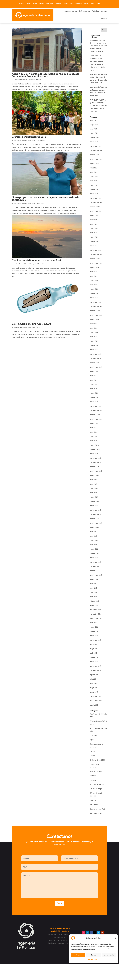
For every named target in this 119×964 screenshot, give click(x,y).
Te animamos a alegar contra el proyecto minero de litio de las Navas (97, 64)
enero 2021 (94, 402)
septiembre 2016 (96, 618)
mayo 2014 (94, 688)
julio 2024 (93, 220)
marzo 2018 (94, 549)
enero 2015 (94, 662)
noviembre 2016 (95, 614)
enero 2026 (94, 142)
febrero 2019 (94, 501)
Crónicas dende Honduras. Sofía (29, 136)
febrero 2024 (94, 241)
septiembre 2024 (96, 211)
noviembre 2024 (96, 202)
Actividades (94, 735)
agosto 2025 (94, 163)
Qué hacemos (84, 11)
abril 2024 (93, 233)
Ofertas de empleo (96, 789)
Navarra (98, 3)
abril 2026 (93, 129)
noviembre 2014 (95, 670)
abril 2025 (93, 181)
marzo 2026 (94, 133)
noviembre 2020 (96, 410)
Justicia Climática (96, 771)
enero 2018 (94, 558)
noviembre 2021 (95, 358)
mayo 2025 (94, 176)
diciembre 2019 (95, 458)
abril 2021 (93, 389)
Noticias (104, 11)
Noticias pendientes (97, 784)
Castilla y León (50, 3)
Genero (92, 756)
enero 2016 (94, 636)
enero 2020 (94, 454)
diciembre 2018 (95, 510)
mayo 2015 (94, 649)
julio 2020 (93, 428)
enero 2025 (94, 194)
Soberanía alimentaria (98, 809)
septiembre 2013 (96, 701)
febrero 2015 (94, 657)
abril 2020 (93, 441)
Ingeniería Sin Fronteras (20, 79)
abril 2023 (93, 285)
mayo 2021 (94, 384)
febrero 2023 (94, 293)
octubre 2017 (94, 571)
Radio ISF (93, 800)
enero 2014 (94, 692)
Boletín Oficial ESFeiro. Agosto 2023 (31, 323)
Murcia (92, 3)
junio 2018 (93, 536)
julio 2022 (93, 324)
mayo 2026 (94, 124)
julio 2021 (93, 376)
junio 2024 (93, 224)
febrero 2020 (94, 449)
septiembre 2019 (96, 471)
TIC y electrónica (96, 813)
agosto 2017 (94, 579)
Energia (92, 751)
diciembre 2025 (95, 146)
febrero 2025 (94, 189)
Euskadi (66, 3)
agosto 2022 (94, 319)
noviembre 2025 (96, 150)
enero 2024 (94, 246)
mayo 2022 (94, 332)
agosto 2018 (94, 527)
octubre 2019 (94, 467)
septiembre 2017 (96, 575)
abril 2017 (93, 597)
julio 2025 (93, 168)
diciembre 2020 (95, 406)
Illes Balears (78, 3)
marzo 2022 (94, 341)
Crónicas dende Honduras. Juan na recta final (36, 260)
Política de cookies (92, 959)
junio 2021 (93, 380)
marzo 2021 (94, 393)
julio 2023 (93, 272)
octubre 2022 (95, 311)
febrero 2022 (94, 345)
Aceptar (78, 955)
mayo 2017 (94, 592)
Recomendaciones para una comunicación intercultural (98, 93)
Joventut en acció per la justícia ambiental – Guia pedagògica (98, 80)
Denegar (93, 955)
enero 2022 (94, 350)
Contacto (103, 19)
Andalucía (21, 3)
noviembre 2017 (95, 566)
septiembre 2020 (96, 419)
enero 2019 (94, 506)
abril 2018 (93, 545)
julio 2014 (93, 679)
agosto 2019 (94, 475)
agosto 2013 (94, 705)
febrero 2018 (94, 553)
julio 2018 (93, 532)
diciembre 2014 (95, 666)
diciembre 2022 (95, 302)
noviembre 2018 (95, 514)
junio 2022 (93, 328)
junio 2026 (93, 120)
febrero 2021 (94, 397)
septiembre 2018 (96, 523)
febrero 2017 (94, 601)
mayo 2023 (94, 280)
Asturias (35, 3)
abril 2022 (93, 337)
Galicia (71, 3)
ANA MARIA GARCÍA (97, 100)
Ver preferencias (109, 955)
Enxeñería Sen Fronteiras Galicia (22, 140)
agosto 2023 (94, 267)
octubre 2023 (95, 259)
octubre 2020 (95, 415)
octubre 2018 (94, 519)
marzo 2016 (94, 627)
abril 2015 (93, 653)
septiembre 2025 (96, 159)
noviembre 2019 (95, 462)
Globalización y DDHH (97, 760)
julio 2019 (93, 480)
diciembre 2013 (95, 696)
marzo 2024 (94, 237)
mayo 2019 (94, 488)
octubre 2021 (94, 363)
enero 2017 (94, 605)
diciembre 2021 (95, 354)
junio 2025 (93, 172)
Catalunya (59, 3)
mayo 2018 (94, 540)
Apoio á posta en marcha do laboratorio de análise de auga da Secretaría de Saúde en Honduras (45, 75)
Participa (95, 11)
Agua (92, 740)
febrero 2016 (94, 631)
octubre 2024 (95, 207)
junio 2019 (93, 484)
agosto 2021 (94, 371)
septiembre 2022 (96, 315)
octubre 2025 (95, 155)
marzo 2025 (94, 185)
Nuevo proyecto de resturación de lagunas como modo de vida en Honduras (45, 198)
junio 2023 (93, 276)
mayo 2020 (94, 436)
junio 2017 (93, 588)
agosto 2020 (94, 423)
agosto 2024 (94, 215)
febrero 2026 (94, 137)
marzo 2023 (94, 289)
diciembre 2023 (95, 250)
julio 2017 (93, 584)
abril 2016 (93, 623)
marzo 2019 (94, 497)
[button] (115, 938)
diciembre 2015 (95, 640)
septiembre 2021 (96, 367)
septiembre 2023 (96, 263)
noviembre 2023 (96, 254)
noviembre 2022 (96, 306)
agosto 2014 (94, 675)
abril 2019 (93, 493)
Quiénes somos (70, 11)
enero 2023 (94, 298)
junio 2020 (94, 432)
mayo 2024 (94, 228)
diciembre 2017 (95, 562)
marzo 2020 (94, 445)
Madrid (86, 3)
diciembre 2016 (95, 610)
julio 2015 (93, 644)
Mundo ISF (93, 776)
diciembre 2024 (95, 198)
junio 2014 (93, 683)
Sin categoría (94, 805)
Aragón (28, 3)
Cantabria (41, 3)
